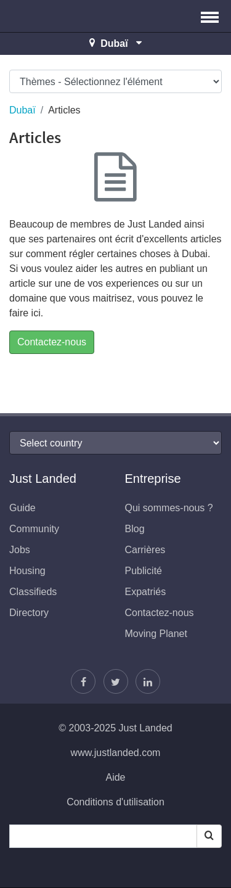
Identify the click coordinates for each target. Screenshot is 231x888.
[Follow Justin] (115, 681)
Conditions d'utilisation (115, 802)
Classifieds (33, 591)
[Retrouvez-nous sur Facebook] (83, 681)
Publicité (143, 570)
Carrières (145, 550)
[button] (210, 16)
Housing (27, 570)
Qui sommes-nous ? (169, 508)
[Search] (209, 836)
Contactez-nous (51, 342)
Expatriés (145, 591)
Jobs (19, 550)
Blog (135, 529)
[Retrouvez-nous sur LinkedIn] (148, 681)
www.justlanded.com (116, 752)
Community (34, 529)
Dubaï (22, 110)
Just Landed (55, 16)
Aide (115, 777)
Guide (22, 508)
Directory (29, 612)
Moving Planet (156, 633)
